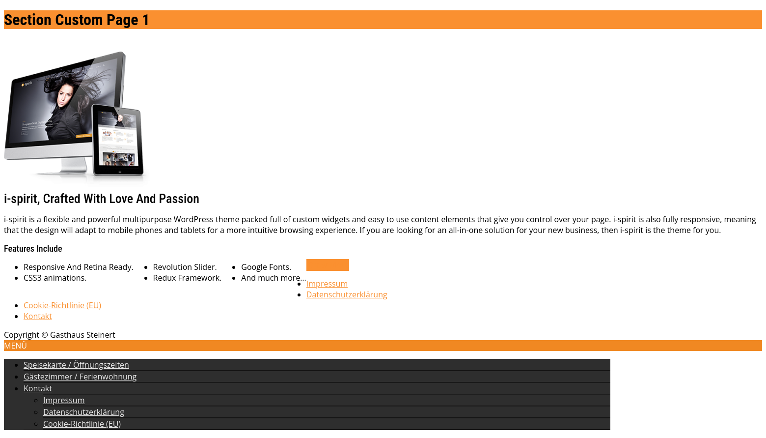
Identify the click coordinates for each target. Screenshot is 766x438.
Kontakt (38, 316)
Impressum (327, 283)
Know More (328, 265)
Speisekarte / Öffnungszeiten (76, 364)
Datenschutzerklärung (346, 294)
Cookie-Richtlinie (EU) (62, 305)
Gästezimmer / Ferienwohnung (80, 376)
